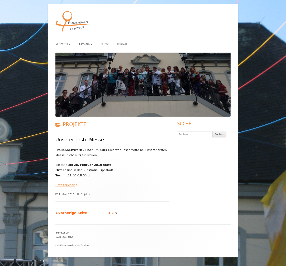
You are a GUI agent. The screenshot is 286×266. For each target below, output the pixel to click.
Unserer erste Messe (79, 139)
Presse (105, 44)
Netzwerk (61, 44)
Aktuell (84, 44)
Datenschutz (64, 237)
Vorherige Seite (72, 213)
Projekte (85, 194)
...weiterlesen (66, 185)
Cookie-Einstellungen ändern (72, 245)
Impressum (62, 232)
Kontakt (122, 44)
